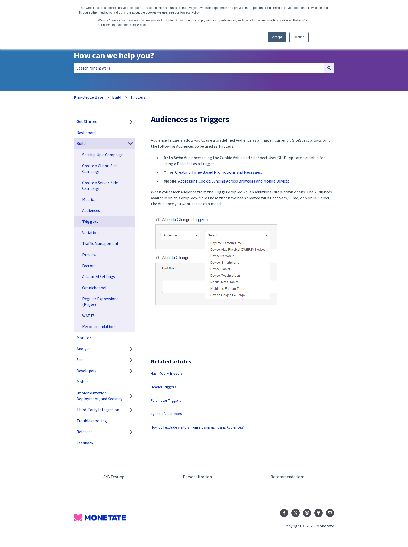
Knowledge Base (88, 97)
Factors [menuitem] (88, 265)
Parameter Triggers (166, 400)
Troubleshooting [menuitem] (91, 420)
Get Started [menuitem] (86, 121)
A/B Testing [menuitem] (113, 476)
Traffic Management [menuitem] (100, 243)
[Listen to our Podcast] (318, 513)
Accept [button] (277, 37)
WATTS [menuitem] (88, 315)
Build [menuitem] (81, 143)
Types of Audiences (166, 413)
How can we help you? (114, 55)
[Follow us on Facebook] (284, 513)
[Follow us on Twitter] (295, 513)
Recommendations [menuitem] (99, 326)
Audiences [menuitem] (91, 210)
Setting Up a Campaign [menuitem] (102, 154)
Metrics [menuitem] (88, 199)
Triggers (137, 97)
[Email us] (330, 513)
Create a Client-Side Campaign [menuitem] (100, 168)
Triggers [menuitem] (90, 221)
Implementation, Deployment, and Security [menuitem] (99, 395)
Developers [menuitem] (86, 370)
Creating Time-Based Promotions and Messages (218, 172)
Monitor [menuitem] (83, 337)
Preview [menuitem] (89, 254)
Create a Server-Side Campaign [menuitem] (100, 185)
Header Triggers (163, 387)
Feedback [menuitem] (84, 442)
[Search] (329, 68)
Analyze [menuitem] (83, 348)
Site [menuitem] (80, 359)
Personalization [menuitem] (197, 476)
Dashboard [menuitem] (86, 132)
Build (116, 97)
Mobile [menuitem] (82, 381)
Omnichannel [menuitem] (94, 287)
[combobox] (199, 68)
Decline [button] (299, 37)
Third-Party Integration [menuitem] (97, 409)
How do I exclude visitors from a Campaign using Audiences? (198, 427)
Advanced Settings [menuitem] (98, 276)
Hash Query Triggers (167, 373)
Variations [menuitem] (91, 232)
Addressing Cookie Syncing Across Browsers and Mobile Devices (234, 181)
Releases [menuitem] (84, 431)
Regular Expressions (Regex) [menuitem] (100, 301)
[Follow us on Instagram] (307, 513)
